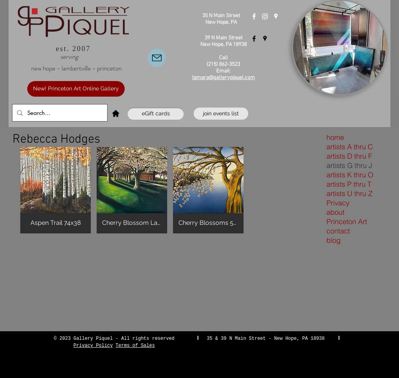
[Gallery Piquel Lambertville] (254, 38)
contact (338, 230)
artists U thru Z (350, 193)
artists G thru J (349, 165)
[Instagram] (265, 16)
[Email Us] (157, 58)
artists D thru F (349, 156)
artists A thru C (350, 146)
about (335, 212)
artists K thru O (350, 174)
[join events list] (221, 114)
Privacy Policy (93, 345)
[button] (55, 190)
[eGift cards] (155, 114)
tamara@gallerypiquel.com (223, 77)
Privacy (338, 202)
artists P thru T (349, 184)
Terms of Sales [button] (135, 345)
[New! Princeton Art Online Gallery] (76, 89)
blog (334, 240)
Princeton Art (347, 221)
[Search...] (59, 112)
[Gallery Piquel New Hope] (254, 16)
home (335, 137)
